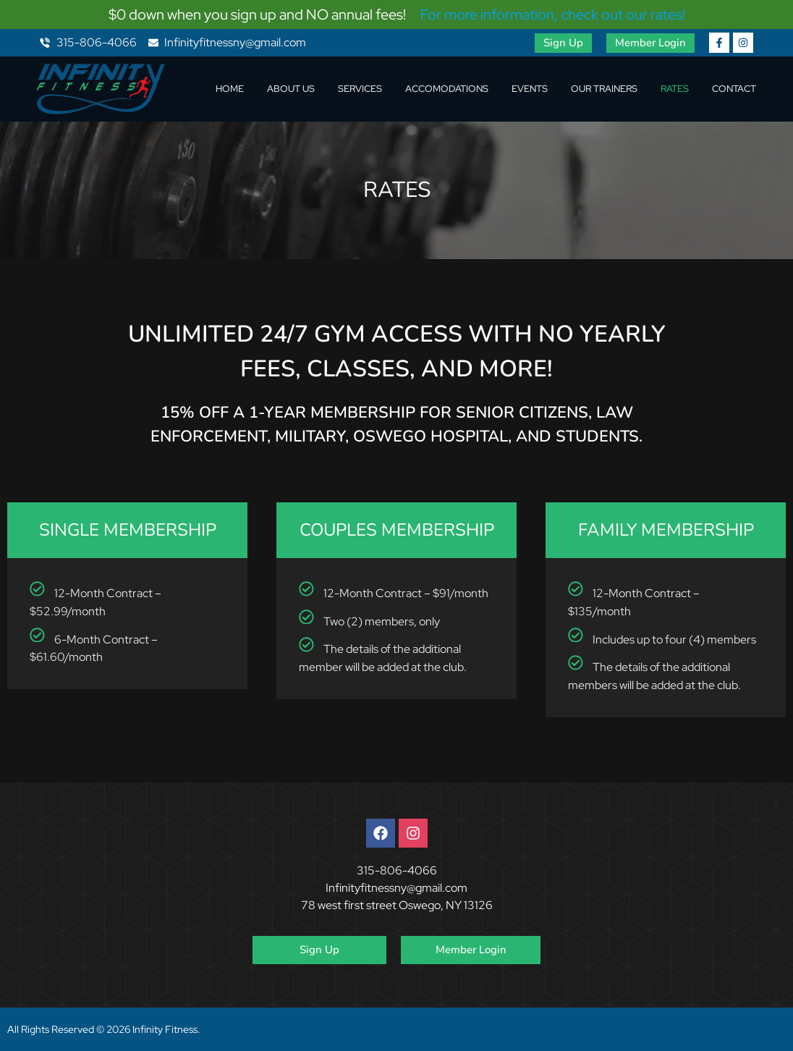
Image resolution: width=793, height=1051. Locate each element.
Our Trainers (604, 89)
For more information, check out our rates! (552, 14)
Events (530, 89)
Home (230, 89)
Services (360, 89)
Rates (675, 89)
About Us (291, 89)
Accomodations (446, 89)
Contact (734, 89)
